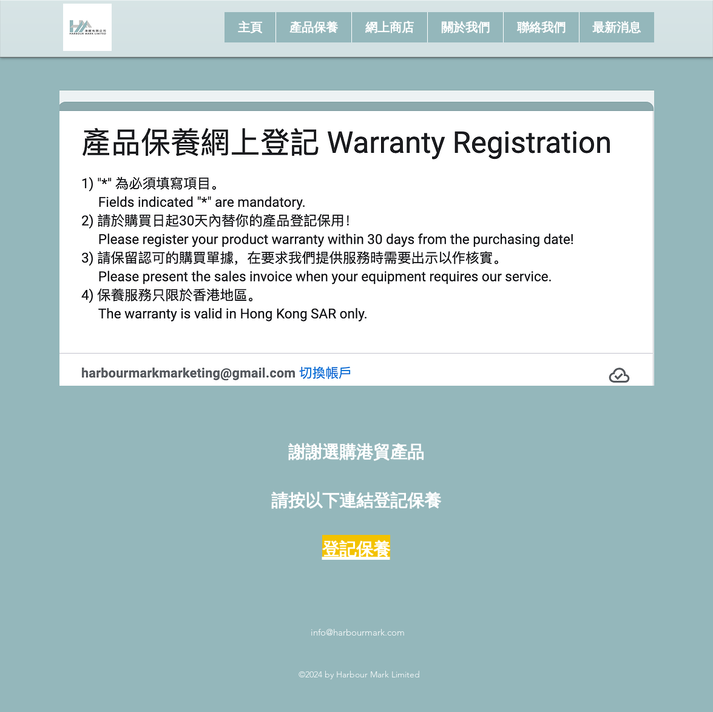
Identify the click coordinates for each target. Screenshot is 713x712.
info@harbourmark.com (358, 632)
